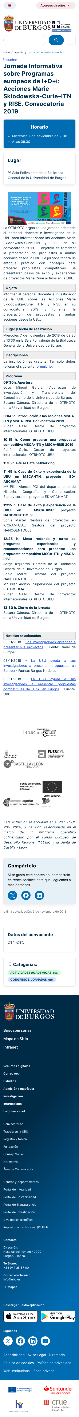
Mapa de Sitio (15, 1039)
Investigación (13, 1096)
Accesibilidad (14, 1355)
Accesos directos (53, 5)
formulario (43, 366)
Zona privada (44, 1371)
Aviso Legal (37, 1355)
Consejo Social (13, 1154)
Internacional (13, 1103)
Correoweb (11, 1073)
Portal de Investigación (19, 1212)
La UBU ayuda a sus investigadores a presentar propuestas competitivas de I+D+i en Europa (39, 684)
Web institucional (17, 1371)
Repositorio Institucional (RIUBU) (25, 1227)
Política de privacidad (54, 1363)
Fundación (10, 1146)
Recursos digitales (16, 1066)
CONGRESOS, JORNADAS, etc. (32, 979)
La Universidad (14, 1111)
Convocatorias (13, 1124)
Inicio (6, 52)
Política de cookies (18, 1363)
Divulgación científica (18, 1219)
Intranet (10, 1047)
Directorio (57, 1355)
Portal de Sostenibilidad (19, 1197)
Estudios (9, 1081)
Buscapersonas (17, 1030)
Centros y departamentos (21, 1182)
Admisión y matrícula (18, 1088)
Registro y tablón (15, 1139)
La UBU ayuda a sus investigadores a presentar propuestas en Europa (39, 665)
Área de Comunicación (18, 1169)
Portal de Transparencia (19, 1204)
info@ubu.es (11, 1279)
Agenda (18, 52)
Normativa (10, 1161)
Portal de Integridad (17, 1189)
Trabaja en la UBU (15, 1131)
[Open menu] (71, 40)
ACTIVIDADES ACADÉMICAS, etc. (34, 972)
